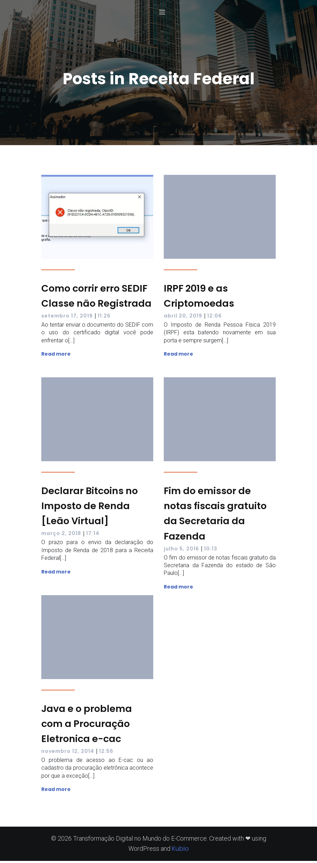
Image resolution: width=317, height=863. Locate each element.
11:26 (104, 317)
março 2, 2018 (61, 535)
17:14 (92, 535)
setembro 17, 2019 (67, 317)
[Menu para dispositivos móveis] (162, 13)
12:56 (106, 753)
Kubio (180, 850)
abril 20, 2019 (183, 317)
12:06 (214, 317)
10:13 (210, 550)
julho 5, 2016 (181, 550)
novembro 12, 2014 (67, 753)
